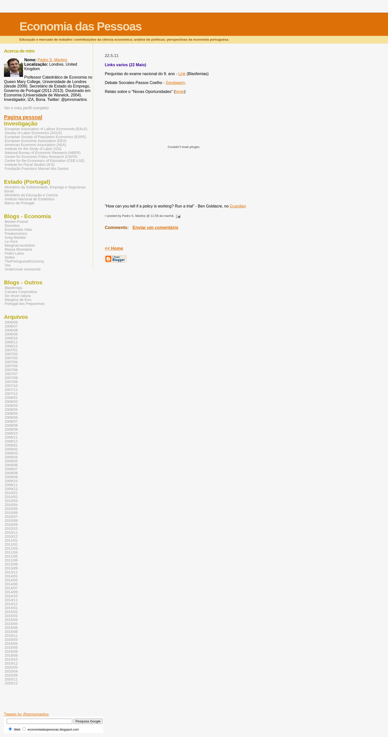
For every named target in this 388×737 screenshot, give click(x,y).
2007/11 (11, 390)
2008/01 (11, 398)
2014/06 (11, 584)
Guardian (238, 206)
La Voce (11, 241)
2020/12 (11, 683)
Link (181, 74)
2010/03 (11, 501)
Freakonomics (16, 234)
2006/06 (11, 322)
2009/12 (11, 489)
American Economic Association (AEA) (35, 145)
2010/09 (11, 525)
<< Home (114, 248)
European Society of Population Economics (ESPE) (45, 137)
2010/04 (11, 505)
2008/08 (11, 425)
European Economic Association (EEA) (36, 141)
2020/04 (11, 671)
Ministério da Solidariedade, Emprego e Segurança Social (45, 189)
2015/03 (11, 616)
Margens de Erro (18, 300)
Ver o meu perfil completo (26, 108)
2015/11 (11, 636)
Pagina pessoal (23, 117)
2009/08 (11, 473)
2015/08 (11, 632)
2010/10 (11, 529)
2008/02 (11, 402)
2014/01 (11, 576)
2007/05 (11, 366)
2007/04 (11, 362)
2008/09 (11, 429)
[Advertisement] (140, 704)
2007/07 (11, 374)
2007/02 (11, 354)
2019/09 (11, 655)
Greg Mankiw (15, 237)
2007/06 (11, 370)
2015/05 (11, 624)
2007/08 (11, 378)
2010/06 (11, 513)
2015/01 (11, 608)
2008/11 (11, 437)
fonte (179, 91)
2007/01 (11, 350)
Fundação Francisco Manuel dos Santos (37, 169)
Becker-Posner (16, 222)
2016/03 (11, 640)
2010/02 (11, 497)
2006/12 (11, 346)
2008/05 (11, 413)
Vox (8, 265)
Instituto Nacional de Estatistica (29, 199)
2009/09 (11, 477)
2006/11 (11, 342)
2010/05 (11, 509)
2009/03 (11, 453)
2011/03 (11, 548)
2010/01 (11, 493)
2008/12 (11, 441)
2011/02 (11, 544)
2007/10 (11, 386)
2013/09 (11, 568)
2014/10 (11, 596)
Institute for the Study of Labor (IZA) (33, 149)
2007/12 (11, 394)
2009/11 (11, 485)
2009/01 (11, 445)
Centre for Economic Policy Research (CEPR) (41, 157)
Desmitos (12, 226)
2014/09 (11, 592)
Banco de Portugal (19, 203)
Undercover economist (22, 269)
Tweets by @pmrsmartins (26, 714)
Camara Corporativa (21, 292)
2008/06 (11, 417)
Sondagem (175, 83)
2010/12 (11, 536)
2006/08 (11, 330)
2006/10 (11, 338)
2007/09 (11, 382)
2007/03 (11, 358)
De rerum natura (18, 296)
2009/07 (11, 469)
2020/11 (11, 679)
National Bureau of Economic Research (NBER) (43, 153)
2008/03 (11, 406)
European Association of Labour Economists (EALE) (46, 129)
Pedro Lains (14, 253)
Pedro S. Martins (52, 60)
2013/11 (11, 572)
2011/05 (11, 556)
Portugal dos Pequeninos (25, 304)
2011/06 (11, 560)
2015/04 (11, 620)
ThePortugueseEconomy (24, 261)
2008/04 (11, 410)
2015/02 (11, 612)
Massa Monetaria (18, 249)
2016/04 (11, 644)
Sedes (10, 257)
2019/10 (11, 659)
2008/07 (11, 421)
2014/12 (11, 604)
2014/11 (11, 600)
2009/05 (11, 461)
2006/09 (11, 334)
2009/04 (11, 457)
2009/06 (11, 465)
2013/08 (11, 564)
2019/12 (11, 663)
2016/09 (11, 651)
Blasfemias (13, 288)
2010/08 (11, 521)
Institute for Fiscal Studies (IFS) (29, 165)
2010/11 (11, 532)
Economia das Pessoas (80, 26)
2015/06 (11, 628)
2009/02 (11, 449)
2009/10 (11, 481)
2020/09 (11, 675)
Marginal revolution (20, 245)
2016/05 (11, 647)
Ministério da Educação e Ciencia (31, 195)
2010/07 (11, 517)
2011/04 (11, 552)
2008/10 (11, 433)
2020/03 (11, 667)
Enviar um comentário (155, 227)
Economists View (18, 230)
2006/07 (11, 326)
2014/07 (11, 588)
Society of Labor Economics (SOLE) (33, 133)
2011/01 (11, 540)
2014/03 (11, 580)
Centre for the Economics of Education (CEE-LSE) (45, 161)
